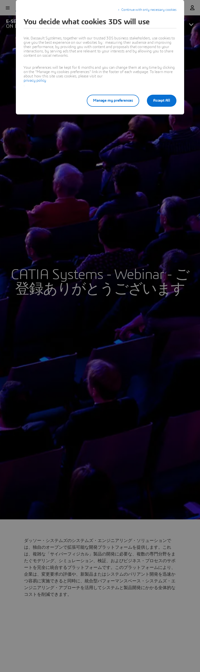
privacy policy (35, 80)
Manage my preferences (113, 100)
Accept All (161, 100)
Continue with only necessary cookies (148, 10)
